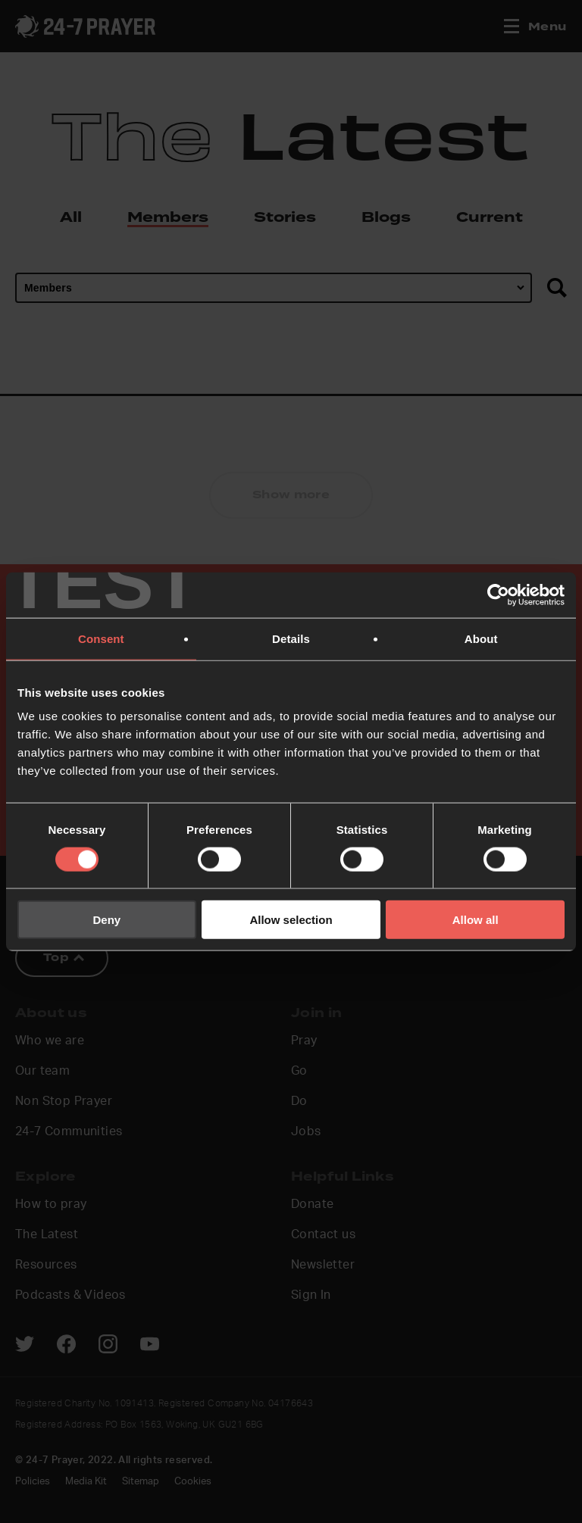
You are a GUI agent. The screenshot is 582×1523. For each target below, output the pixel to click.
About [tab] (481, 638)
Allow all (475, 919)
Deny (106, 919)
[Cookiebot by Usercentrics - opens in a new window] (498, 594)
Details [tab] (291, 638)
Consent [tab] (101, 638)
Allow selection (290, 919)
